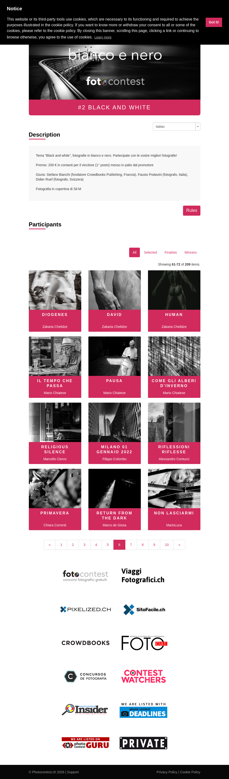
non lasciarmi (174, 513)
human (174, 315)
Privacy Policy (167, 772)
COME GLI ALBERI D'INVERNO (174, 383)
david (114, 315)
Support (73, 772)
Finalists (171, 252)
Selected (150, 252)
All (135, 252)
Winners (190, 252)
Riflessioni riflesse (174, 449)
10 (167, 545)
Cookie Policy (190, 772)
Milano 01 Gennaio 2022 (114, 449)
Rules (191, 210)
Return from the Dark (114, 515)
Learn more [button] (103, 37)
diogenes (55, 315)
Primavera (55, 513)
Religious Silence (55, 449)
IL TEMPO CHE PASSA (55, 383)
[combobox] (176, 127)
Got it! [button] (214, 22)
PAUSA (114, 381)
